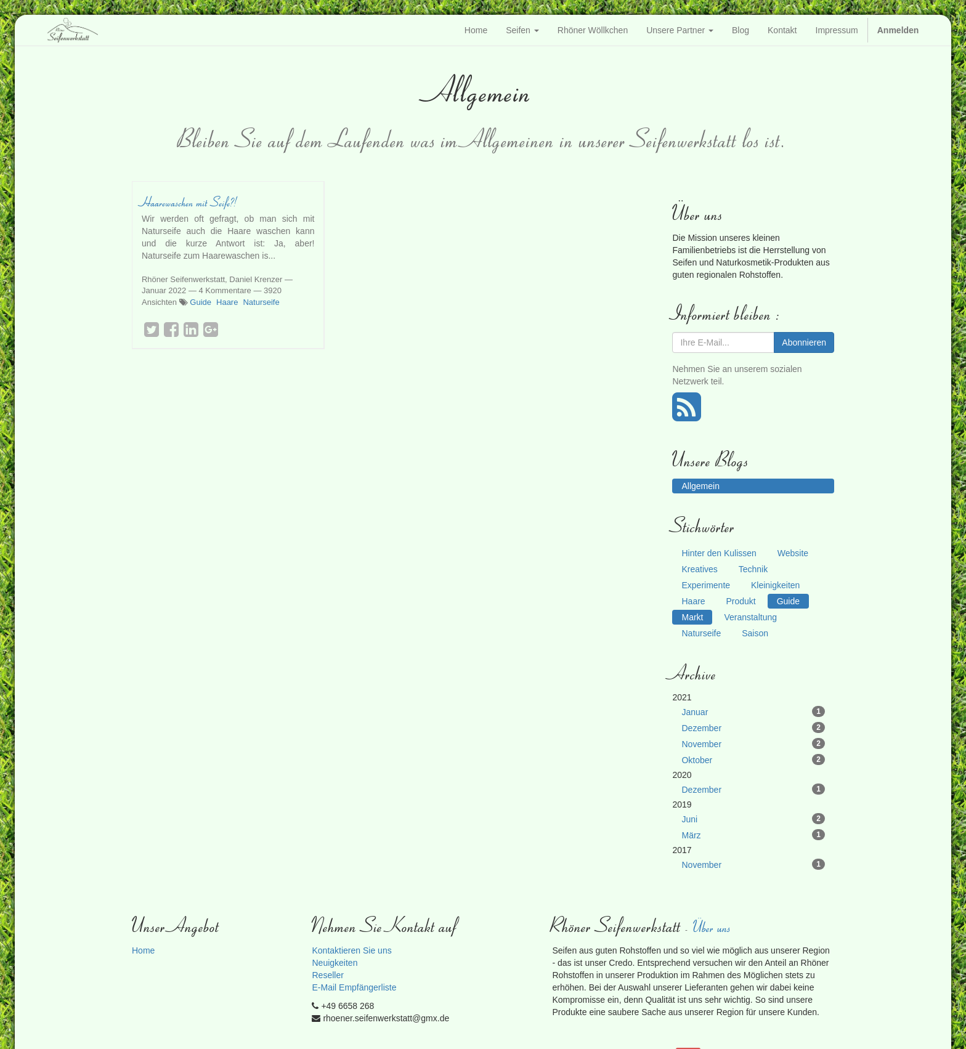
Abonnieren (804, 342)
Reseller (327, 975)
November (753, 743)
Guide (200, 302)
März (753, 834)
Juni (753, 818)
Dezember (753, 727)
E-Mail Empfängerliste (354, 987)
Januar (753, 711)
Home (143, 950)
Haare (227, 302)
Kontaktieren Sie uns (351, 950)
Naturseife (261, 302)
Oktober (753, 759)
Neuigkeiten (334, 963)
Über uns (713, 926)
